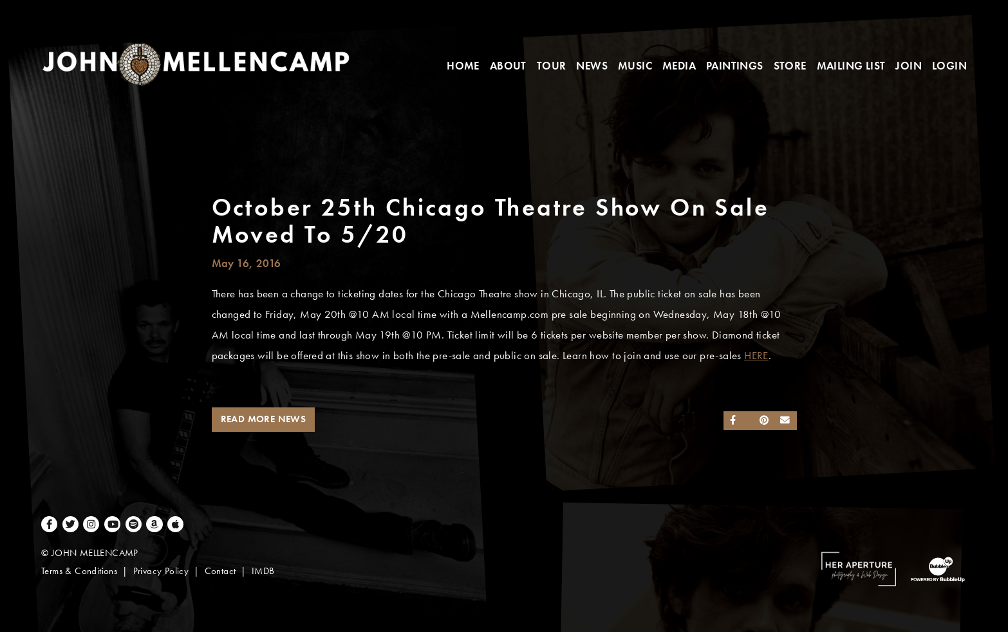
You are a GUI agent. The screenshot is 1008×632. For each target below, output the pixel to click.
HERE (756, 355)
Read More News (263, 419)
